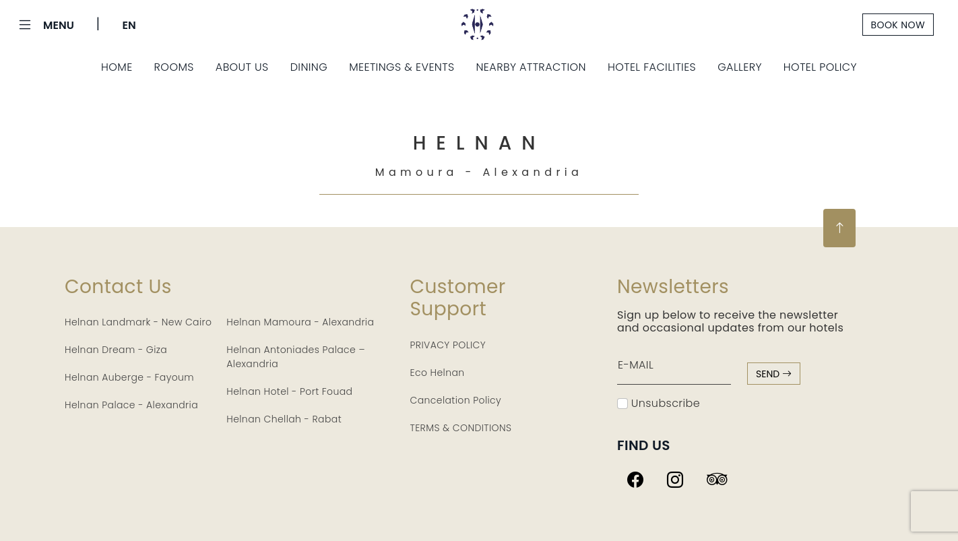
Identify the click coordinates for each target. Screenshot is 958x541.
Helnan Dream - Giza (116, 349)
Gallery (739, 67)
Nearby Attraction (530, 67)
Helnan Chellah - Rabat (284, 419)
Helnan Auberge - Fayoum (129, 377)
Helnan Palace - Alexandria (131, 405)
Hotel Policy (820, 67)
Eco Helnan (437, 372)
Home (117, 67)
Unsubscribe (658, 403)
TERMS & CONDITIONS (461, 428)
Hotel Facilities (652, 67)
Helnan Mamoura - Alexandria (300, 322)
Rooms (174, 67)
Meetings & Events (401, 67)
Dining (309, 67)
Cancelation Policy (456, 400)
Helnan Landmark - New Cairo (138, 322)
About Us (242, 67)
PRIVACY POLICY (448, 345)
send (774, 374)
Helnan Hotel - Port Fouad (289, 391)
